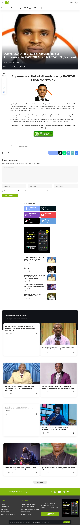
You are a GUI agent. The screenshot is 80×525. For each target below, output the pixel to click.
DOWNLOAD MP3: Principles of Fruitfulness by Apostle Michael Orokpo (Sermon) (34, 286)
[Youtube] (48, 215)
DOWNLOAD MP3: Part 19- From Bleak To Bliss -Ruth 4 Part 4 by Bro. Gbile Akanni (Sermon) (34, 259)
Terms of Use (45, 522)
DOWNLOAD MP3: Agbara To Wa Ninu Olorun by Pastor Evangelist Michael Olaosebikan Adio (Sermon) (20, 328)
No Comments (7, 62)
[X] (48, 208)
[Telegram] (48, 221)
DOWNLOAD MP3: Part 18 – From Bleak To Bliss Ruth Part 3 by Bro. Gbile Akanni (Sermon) (34, 276)
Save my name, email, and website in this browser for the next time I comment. (26, 190)
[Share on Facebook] (11, 66)
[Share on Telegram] (20, 66)
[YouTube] (59, 492)
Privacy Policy (33, 522)
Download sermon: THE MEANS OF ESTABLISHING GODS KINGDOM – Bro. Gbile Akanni (20, 409)
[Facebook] (32, 208)
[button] (66, 522)
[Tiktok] (32, 221)
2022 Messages (23, 146)
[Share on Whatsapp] (17, 66)
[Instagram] (32, 215)
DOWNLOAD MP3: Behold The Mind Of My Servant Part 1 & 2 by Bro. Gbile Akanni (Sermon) (19, 388)
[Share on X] (14, 66)
